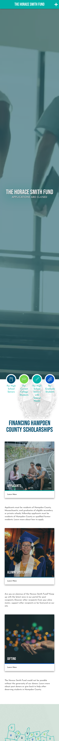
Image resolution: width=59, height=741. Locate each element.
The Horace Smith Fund (29, 4)
